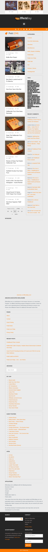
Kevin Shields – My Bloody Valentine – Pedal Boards (34, 143)
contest (30, 88)
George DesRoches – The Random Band (19, 427)
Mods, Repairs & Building (34, 51)
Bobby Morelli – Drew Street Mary (17, 419)
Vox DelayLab (36, 154)
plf (28, 90)
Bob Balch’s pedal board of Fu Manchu (14, 80)
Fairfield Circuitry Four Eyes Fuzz (14, 170)
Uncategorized (31, 71)
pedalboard (34, 100)
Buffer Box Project (11, 57)
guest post (30, 105)
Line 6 (32, 90)
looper (29, 108)
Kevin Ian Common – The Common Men (19, 433)
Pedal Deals (31, 54)
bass (38, 98)
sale (29, 86)
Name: (26, 538)
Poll (28, 64)
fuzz (38, 89)
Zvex (29, 102)
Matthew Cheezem (13, 439)
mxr (38, 83)
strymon (30, 93)
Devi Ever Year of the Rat (13, 88)
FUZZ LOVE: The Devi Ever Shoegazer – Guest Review (14, 180)
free (39, 100)
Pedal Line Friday (32, 58)
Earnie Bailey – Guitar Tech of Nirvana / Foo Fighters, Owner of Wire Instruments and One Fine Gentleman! (34, 129)
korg (39, 102)
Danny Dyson (12, 425)
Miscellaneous (31, 48)
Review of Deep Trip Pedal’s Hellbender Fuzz (14, 160)
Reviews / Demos (32, 68)
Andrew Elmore (12, 417)
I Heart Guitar (12, 463)
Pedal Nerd (11, 470)
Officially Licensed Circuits (15, 398)
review (35, 99)
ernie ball (34, 98)
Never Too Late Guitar (14, 468)
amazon (33, 86)
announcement (31, 106)
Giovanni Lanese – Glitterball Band (17, 429)
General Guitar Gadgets (15, 390)
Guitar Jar (11, 459)
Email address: (28, 533)
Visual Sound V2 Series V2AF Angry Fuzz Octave (14, 191)
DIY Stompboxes (13, 386)
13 (18, 209)
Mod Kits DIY (12, 396)
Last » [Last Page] (16, 212)
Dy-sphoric (11, 457)
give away (30, 85)
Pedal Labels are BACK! (13, 356)
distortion (30, 92)
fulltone (35, 92)
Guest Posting (10, 322)
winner (36, 90)
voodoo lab (30, 103)
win (32, 102)
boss (29, 80)
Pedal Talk (30, 61)
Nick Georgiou (12, 441)
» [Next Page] (12, 212)
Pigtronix (39, 103)
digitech (34, 88)
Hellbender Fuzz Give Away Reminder (14, 111)
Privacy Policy (10, 332)
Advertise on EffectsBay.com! (24, 294)
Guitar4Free (12, 461)
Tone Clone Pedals (13, 407)
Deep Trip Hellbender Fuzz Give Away (14, 135)
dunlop (37, 86)
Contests (30, 37)
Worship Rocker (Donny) (15, 445)
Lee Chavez (12, 435)
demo (29, 98)
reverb (37, 106)
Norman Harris (12, 443)
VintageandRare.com (14, 474)
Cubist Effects (12, 384)
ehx (32, 80)
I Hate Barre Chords (14, 431)
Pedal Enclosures (13, 400)
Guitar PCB (11, 392)
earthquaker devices (33, 95)
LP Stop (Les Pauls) (14, 466)
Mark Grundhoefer (13, 437)
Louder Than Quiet (13, 464)
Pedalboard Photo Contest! (13, 342)
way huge (30, 99)
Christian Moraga (13, 423)
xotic (35, 102)
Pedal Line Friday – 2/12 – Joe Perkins (16, 359)
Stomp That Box (13, 405)
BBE (39, 99)
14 (21, 209)
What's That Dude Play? (15, 476)
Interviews (30, 44)
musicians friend (36, 96)
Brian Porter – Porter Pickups (16, 421)
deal (39, 92)
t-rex (29, 100)
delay (35, 89)
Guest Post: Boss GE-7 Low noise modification (34, 194)
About (8, 315)
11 (11, 209)
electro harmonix (32, 83)
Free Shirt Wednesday (33, 41)
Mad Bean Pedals (13, 394)
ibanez (29, 96)
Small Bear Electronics (14, 403)
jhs (35, 103)
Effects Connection (13, 388)
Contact (8, 319)
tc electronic (36, 85)
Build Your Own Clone (14, 382)
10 (8, 209)
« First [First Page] (18, 206)
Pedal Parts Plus (13, 402)
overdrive (30, 89)
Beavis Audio (12, 380)
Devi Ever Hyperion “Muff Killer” (13, 201)
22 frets (11, 455)
